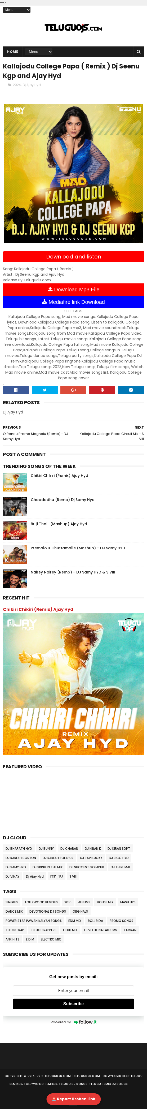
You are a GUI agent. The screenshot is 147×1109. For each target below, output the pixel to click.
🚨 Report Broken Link (73, 1099)
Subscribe (73, 1004)
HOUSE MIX (105, 902)
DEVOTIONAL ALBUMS (100, 930)
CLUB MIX (70, 930)
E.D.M (30, 939)
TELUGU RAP (15, 930)
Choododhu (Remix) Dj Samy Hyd (63, 499)
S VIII (73, 876)
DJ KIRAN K (93, 848)
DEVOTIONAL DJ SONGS (47, 911)
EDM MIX (74, 920)
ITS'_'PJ (56, 876)
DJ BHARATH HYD (19, 848)
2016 (68, 902)
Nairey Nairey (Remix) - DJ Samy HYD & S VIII (73, 572)
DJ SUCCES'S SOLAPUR (86, 867)
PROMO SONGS (121, 920)
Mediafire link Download (73, 302)
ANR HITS (12, 939)
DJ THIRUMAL (121, 867)
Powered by (74, 1022)
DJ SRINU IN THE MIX (48, 867)
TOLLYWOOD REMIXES (41, 902)
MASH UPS (128, 902)
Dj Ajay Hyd (32, 85)
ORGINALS (80, 911)
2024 (17, 85)
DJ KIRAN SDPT (119, 848)
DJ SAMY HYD (16, 867)
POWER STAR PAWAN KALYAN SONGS (34, 920)
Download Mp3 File (74, 289)
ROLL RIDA (95, 920)
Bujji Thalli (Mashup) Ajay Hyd (59, 524)
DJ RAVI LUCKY (91, 858)
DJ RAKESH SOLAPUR (58, 858)
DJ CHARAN (69, 848)
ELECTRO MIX (51, 939)
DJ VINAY (12, 876)
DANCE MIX (14, 911)
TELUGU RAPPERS (43, 930)
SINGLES (12, 902)
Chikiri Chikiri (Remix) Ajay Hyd (59, 475)
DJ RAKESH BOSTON (21, 858)
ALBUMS (84, 902)
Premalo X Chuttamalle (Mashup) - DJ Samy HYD (78, 548)
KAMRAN (130, 930)
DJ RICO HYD (119, 858)
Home (12, 51)
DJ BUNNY (46, 848)
